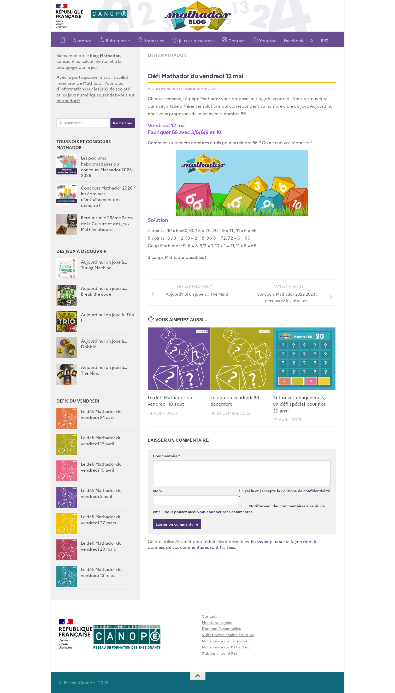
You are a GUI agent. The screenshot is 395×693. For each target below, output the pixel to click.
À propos (82, 40)
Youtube (264, 40)
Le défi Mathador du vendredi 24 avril (101, 414)
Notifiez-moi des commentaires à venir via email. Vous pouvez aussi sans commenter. (239, 508)
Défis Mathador (167, 55)
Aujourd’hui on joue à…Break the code (104, 291)
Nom (157, 490)
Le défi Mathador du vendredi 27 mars (101, 519)
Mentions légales (217, 622)
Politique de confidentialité (305, 490)
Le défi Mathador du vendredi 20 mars (101, 545)
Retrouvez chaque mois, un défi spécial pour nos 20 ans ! (299, 404)
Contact (233, 40)
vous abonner (209, 511)
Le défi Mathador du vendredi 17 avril (101, 440)
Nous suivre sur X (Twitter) (226, 646)
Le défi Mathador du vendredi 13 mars (101, 572)
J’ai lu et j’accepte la (284, 493)
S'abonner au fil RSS (220, 653)
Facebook (293, 40)
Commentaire (166, 455)
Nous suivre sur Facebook (225, 640)
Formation (151, 40)
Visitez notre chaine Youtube (228, 634)
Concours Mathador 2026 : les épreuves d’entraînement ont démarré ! (108, 196)
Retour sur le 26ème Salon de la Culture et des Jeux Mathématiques (107, 223)
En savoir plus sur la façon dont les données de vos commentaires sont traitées (233, 544)
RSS (324, 40)
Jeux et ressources (193, 40)
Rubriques (112, 40)
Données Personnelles (221, 628)
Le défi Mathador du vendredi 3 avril (101, 493)
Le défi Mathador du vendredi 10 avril (101, 466)
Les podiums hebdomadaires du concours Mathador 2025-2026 (107, 166)
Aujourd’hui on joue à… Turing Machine (104, 264)
